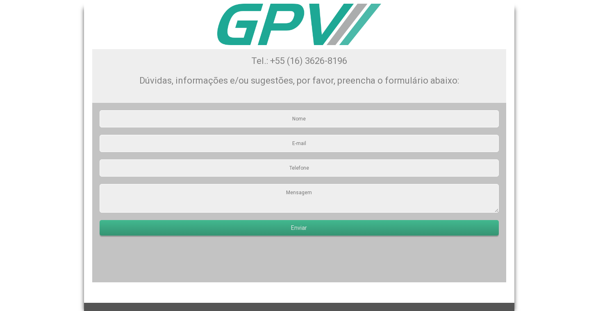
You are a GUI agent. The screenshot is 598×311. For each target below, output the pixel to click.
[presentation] (162, 259)
